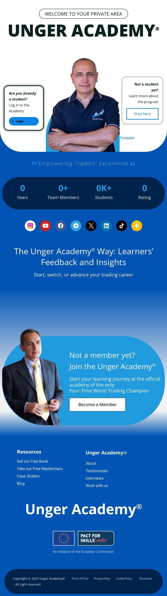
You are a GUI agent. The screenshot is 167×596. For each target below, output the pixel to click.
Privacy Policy (102, 578)
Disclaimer (145, 578)
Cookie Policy (124, 578)
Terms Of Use (80, 578)
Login (17, 121)
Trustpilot (127, 138)
